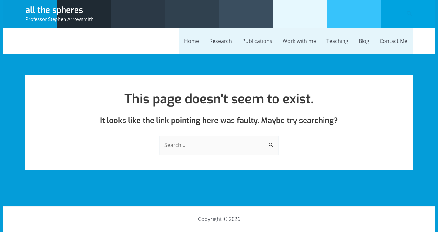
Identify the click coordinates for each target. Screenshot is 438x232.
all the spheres (54, 10)
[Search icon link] (410, 14)
